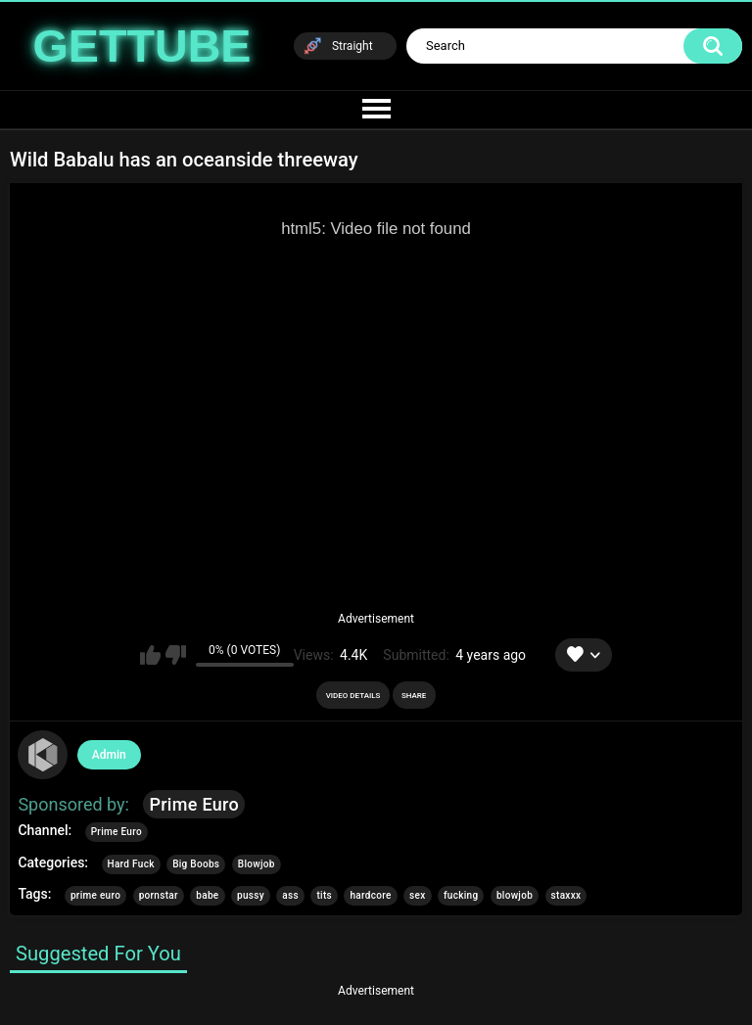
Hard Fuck (131, 864)
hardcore (370, 895)
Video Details (353, 695)
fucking (461, 895)
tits (324, 895)
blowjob (514, 895)
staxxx (566, 895)
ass (290, 895)
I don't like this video (175, 655)
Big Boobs (195, 864)
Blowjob (256, 864)
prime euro (95, 895)
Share (413, 695)
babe (207, 895)
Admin (109, 755)
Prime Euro (194, 804)
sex (417, 895)
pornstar (158, 895)
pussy (250, 895)
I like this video (150, 655)
